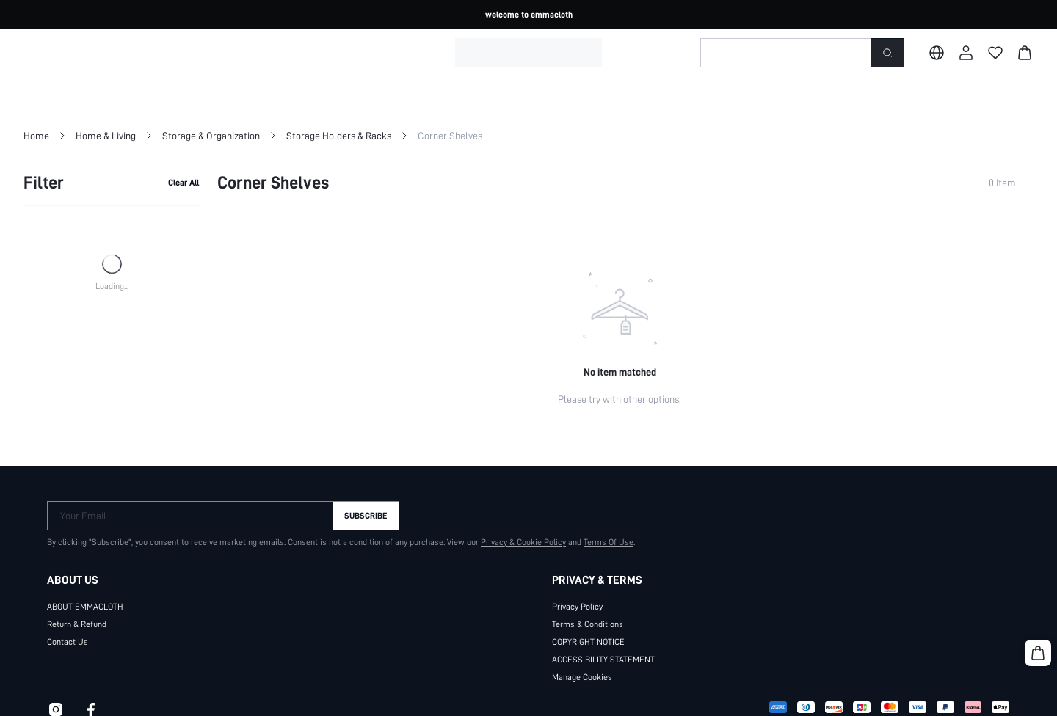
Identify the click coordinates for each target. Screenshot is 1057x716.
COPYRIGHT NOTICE (588, 642)
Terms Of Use (608, 542)
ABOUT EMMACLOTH (85, 607)
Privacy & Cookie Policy (523, 542)
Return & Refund (76, 624)
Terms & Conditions (587, 624)
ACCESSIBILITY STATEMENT (603, 659)
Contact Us (67, 642)
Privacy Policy (577, 607)
